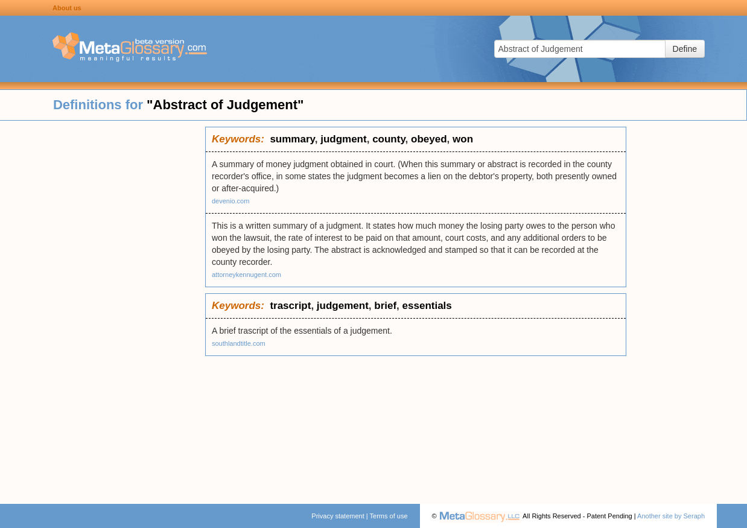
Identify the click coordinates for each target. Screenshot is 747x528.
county (388, 139)
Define (685, 49)
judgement (343, 305)
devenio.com (230, 201)
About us (66, 7)
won (463, 139)
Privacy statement (337, 516)
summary (292, 139)
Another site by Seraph (671, 516)
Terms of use (389, 516)
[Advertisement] (102, 308)
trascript (290, 305)
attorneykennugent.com (246, 274)
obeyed (429, 139)
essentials (427, 305)
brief (385, 305)
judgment (343, 139)
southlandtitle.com (238, 343)
